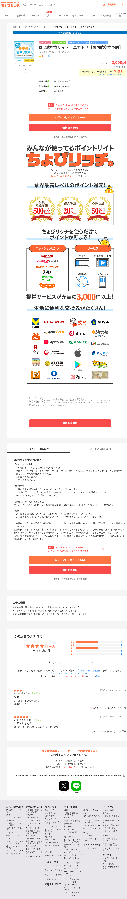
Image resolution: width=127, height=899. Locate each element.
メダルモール (50, 813)
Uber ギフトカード (72, 852)
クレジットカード (33, 820)
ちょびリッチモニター (53, 866)
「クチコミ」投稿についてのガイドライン (70, 673)
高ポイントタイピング (53, 846)
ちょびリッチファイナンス (111, 849)
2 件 (48, 56)
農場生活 (48, 834)
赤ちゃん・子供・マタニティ (14, 847)
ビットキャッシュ (71, 879)
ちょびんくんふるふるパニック (53, 830)
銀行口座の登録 (109, 828)
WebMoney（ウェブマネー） (72, 872)
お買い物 (21, 15)
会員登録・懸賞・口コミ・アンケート (34, 811)
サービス (35, 15)
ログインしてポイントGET (70, 117)
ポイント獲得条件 (38, 449)
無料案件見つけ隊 (33, 856)
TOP (7, 15)
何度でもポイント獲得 (34, 853)
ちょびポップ (50, 819)
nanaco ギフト (70, 882)
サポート (107, 855)
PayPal (67, 818)
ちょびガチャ (50, 810)
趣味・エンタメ (12, 836)
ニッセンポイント (71, 892)
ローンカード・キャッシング (34, 824)
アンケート (91, 15)
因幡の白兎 (49, 816)
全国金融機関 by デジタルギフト (72, 814)
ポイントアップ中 (13, 854)
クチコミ (106, 813)
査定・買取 (30, 836)
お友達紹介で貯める (53, 885)
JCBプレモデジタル (72, 863)
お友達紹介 (106, 15)
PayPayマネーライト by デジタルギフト (73, 841)
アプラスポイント (90, 848)
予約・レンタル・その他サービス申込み (34, 842)
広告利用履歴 (92, 670)
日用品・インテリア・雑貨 (13, 824)
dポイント (87, 813)
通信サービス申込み (34, 838)
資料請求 (29, 815)
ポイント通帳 (108, 810)
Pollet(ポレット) (71, 866)
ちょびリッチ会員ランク (111, 817)
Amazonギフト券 (71, 868)
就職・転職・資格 (33, 818)
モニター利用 (51, 862)
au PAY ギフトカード (73, 855)
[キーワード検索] (58, 4)
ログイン (122, 4)
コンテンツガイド (110, 858)
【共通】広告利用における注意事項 (70, 137)
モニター (63, 15)
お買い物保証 (44, 43)
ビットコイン (69, 895)
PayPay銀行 (69, 826)
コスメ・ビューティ (14, 818)
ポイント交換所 (120, 14)
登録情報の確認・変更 (111, 821)
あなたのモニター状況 (53, 876)
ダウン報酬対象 (59, 43)
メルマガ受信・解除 (111, 825)
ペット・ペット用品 (14, 851)
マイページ (108, 807)
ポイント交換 (70, 807)
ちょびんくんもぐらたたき (53, 823)
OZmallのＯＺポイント (92, 817)
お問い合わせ (108, 864)
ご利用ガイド (50, 879)
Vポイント (87, 833)
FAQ (105, 861)
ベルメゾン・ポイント (91, 829)
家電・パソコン (12, 833)
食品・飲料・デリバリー (14, 829)
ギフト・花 (11, 838)
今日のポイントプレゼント (111, 840)
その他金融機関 (70, 832)
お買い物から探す (14, 807)
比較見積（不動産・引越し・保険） (34, 832)
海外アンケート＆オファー (53, 856)
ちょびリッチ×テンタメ (54, 871)
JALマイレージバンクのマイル (91, 822)
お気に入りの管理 (110, 831)
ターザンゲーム (51, 826)
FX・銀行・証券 (32, 828)
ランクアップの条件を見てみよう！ (109, 75)
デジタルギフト (70, 849)
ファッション (11, 820)
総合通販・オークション (14, 811)
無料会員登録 (109, 4)
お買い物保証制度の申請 (111, 868)
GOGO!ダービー (52, 843)
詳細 (98, 676)
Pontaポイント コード (72, 859)
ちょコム (68, 876)
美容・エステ (31, 846)
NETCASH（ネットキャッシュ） (72, 888)
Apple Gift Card (70, 885)
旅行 (49, 15)
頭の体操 (48, 837)
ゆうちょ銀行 (69, 829)
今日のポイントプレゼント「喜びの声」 (111, 844)
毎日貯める (77, 15)
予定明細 (79, 670)
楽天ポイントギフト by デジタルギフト (72, 846)
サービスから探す (34, 807)
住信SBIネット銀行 (72, 821)
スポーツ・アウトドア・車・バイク (14, 842)
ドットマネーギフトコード (91, 840)
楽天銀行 (68, 824)
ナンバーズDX (51, 840)
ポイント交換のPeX (91, 825)
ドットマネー (89, 836)
